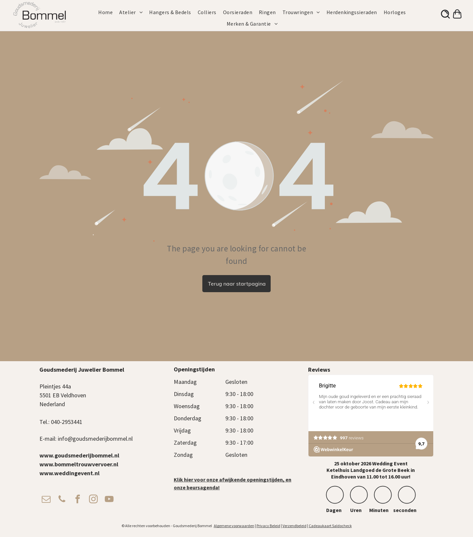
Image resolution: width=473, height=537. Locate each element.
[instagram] (93, 500)
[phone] (61, 500)
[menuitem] (108, 12)
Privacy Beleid (268, 525)
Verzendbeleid (294, 525)
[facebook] (77, 500)
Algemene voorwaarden (234, 525)
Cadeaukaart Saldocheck (330, 525)
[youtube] (109, 500)
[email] (46, 500)
